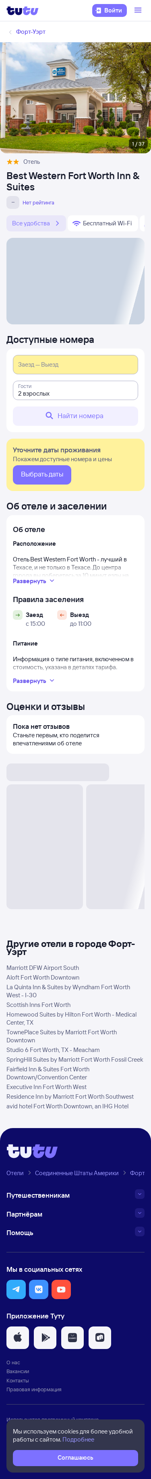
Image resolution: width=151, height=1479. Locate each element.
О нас (13, 1362)
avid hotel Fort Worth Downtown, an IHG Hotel (67, 1106)
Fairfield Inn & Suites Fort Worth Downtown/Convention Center (47, 1073)
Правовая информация (34, 1389)
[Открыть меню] (139, 10)
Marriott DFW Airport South (42, 968)
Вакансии (17, 1371)
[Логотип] (22, 10)
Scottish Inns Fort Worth (38, 1005)
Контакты (17, 1380)
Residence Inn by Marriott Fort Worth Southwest (70, 1096)
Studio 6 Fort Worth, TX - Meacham (53, 1050)
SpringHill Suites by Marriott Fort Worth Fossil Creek (74, 1059)
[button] (16, 1289)
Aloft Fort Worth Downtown (42, 977)
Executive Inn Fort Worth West (46, 1087)
